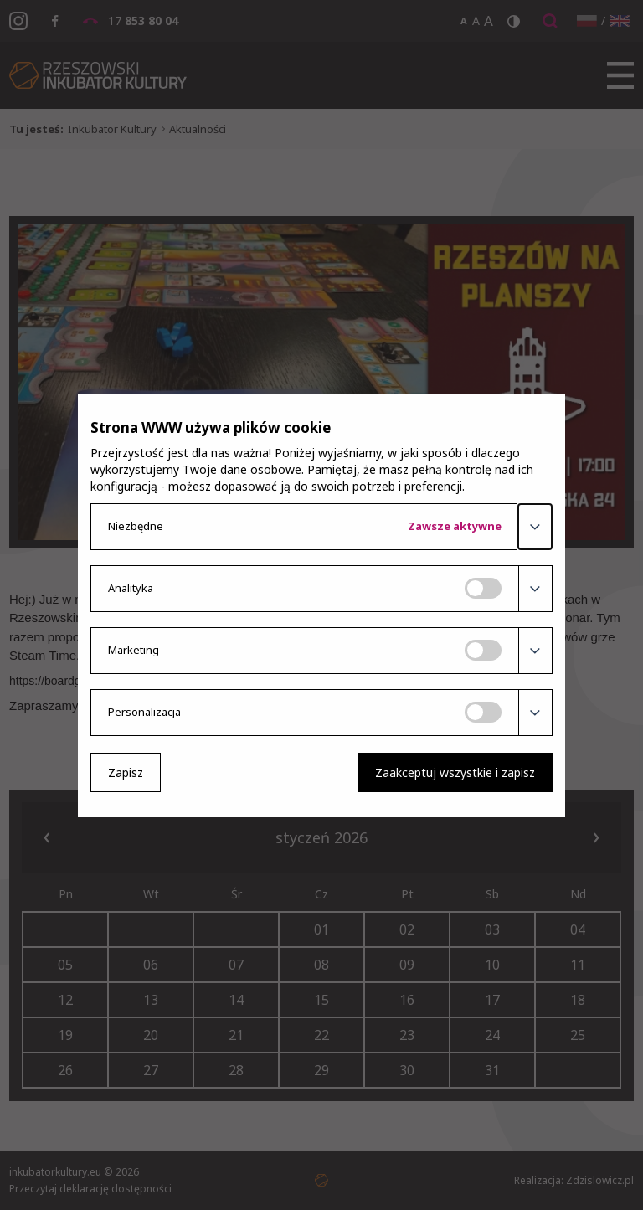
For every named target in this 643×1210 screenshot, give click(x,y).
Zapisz (125, 772)
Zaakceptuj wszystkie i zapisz (455, 772)
